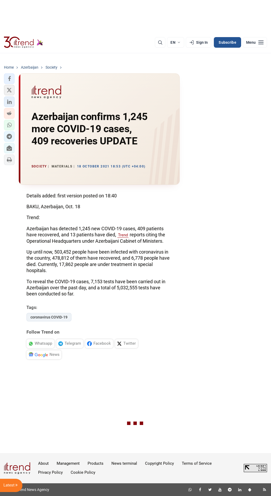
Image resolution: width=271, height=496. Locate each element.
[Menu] (255, 42)
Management (68, 463)
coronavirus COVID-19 (48, 317)
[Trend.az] (23, 42)
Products (95, 463)
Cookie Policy (83, 472)
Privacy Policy (50, 472)
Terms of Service (197, 463)
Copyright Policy (159, 463)
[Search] (160, 42)
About (43, 463)
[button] (9, 79)
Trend (123, 235)
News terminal (124, 463)
